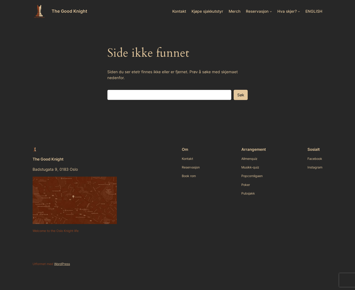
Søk (240, 95)
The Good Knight (69, 11)
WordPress (62, 264)
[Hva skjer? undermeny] (299, 11)
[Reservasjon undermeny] (271, 11)
